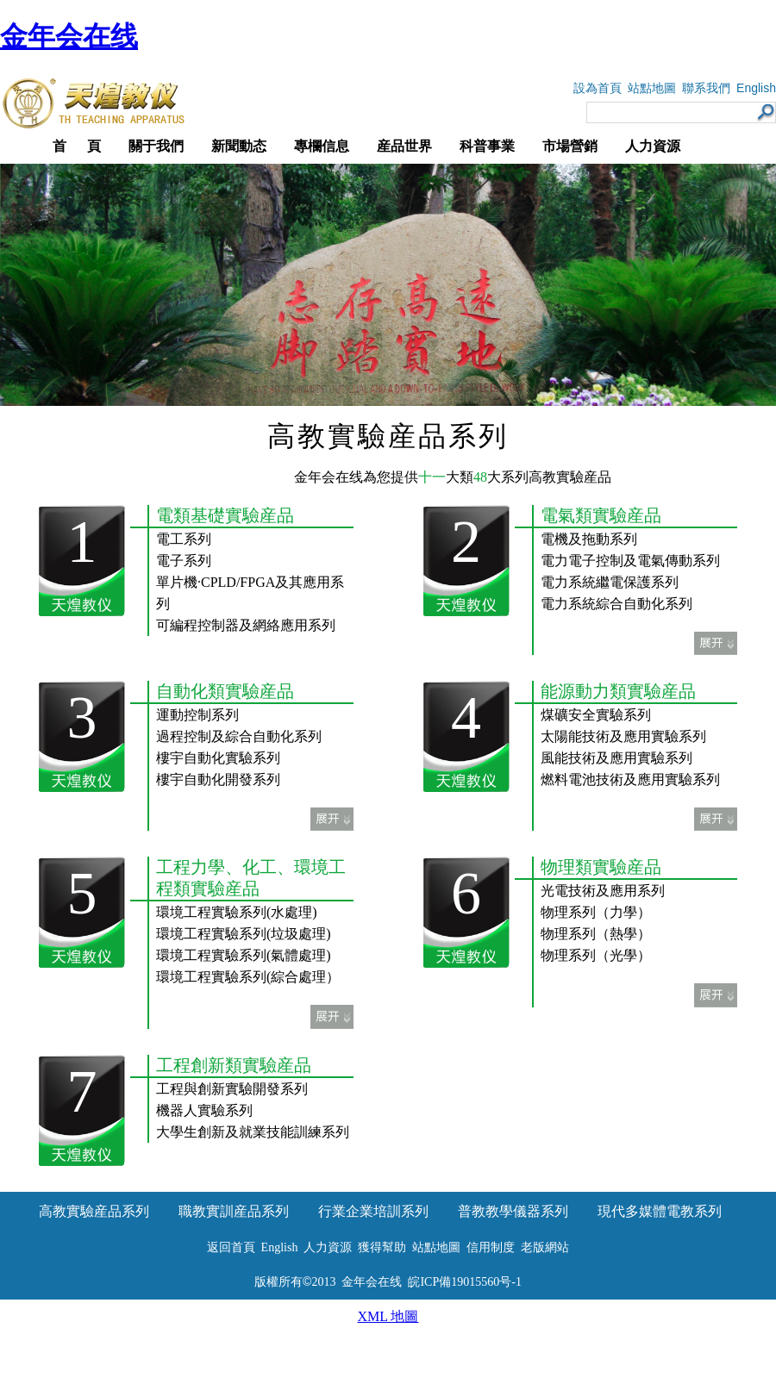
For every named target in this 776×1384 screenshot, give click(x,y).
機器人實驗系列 (204, 1110)
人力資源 (652, 146)
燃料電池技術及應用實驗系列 (630, 779)
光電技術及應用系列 (603, 890)
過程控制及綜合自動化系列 (239, 736)
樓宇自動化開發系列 (218, 779)
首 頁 (77, 146)
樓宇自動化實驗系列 (218, 758)
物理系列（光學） (596, 955)
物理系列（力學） (596, 912)
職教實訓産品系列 (233, 1211)
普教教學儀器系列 (513, 1211)
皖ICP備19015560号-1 (464, 1281)
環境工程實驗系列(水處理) (236, 912)
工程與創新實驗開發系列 (232, 1089)
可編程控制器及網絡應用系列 (245, 625)
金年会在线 (69, 36)
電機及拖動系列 (589, 539)
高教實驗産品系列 (94, 1211)
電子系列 (183, 560)
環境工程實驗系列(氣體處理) (243, 955)
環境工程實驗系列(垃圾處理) (243, 933)
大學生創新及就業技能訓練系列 (252, 1132)
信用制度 (490, 1247)
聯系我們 (706, 88)
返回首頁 (231, 1247)
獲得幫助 (382, 1247)
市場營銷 (570, 146)
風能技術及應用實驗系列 (616, 758)
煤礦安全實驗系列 (596, 715)
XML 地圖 (388, 1316)
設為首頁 (597, 88)
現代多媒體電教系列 (660, 1211)
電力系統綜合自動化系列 (616, 603)
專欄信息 (321, 146)
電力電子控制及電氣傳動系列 (630, 560)
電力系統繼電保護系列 (610, 582)
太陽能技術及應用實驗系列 (623, 736)
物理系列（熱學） (596, 933)
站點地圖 (652, 88)
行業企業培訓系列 (373, 1211)
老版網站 (545, 1247)
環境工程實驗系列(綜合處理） (248, 976)
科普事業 (487, 146)
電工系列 (183, 539)
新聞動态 (238, 146)
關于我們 (156, 146)
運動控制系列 (197, 715)
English (756, 88)
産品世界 (404, 146)
